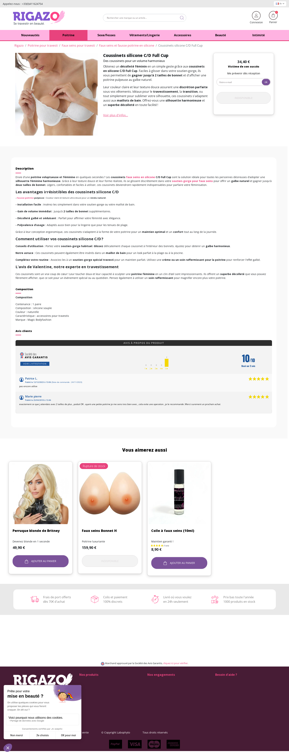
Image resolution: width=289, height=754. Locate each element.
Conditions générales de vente (122, 732)
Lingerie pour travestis (93, 696)
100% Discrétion (157, 680)
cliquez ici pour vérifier (175, 663)
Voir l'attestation (34, 363)
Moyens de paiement (160, 692)
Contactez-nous (157, 699)
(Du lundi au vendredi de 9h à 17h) (236, 692)
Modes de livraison (159, 684)
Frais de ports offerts (160, 688)
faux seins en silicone (140, 177)
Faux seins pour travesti (94, 688)
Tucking (84, 707)
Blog (150, 703)
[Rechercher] (144, 18)
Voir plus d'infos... (115, 115)
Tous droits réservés (207, 732)
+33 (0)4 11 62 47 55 (230, 688)
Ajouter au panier (40, 561)
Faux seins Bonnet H (99, 530)
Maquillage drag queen (93, 699)
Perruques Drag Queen (93, 703)
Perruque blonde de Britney (36, 530)
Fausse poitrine (25, 197)
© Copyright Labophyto (167, 732)
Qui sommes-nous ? (159, 696)
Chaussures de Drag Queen (96, 680)
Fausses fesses (88, 684)
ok (266, 82)
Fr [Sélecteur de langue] (280, 3)
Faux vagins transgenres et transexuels (103, 692)
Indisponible (244, 98)
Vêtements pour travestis (94, 711)
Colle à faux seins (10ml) (172, 530)
